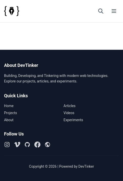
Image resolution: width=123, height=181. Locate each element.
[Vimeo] (17, 145)
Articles (70, 106)
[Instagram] (7, 145)
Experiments (73, 120)
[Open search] (101, 11)
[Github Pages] (47, 145)
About (8, 120)
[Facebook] (37, 145)
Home (9, 106)
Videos (69, 113)
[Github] (27, 145)
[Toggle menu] (114, 11)
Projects (10, 113)
